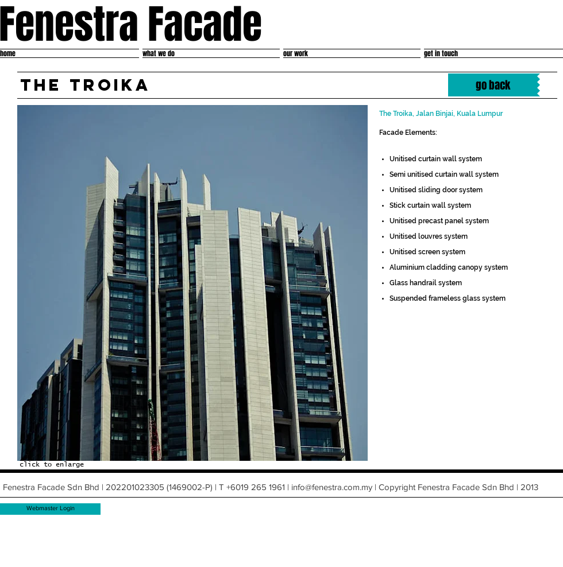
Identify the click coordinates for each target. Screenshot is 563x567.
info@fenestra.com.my (331, 487)
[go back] (492, 84)
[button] (192, 283)
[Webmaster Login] (50, 509)
